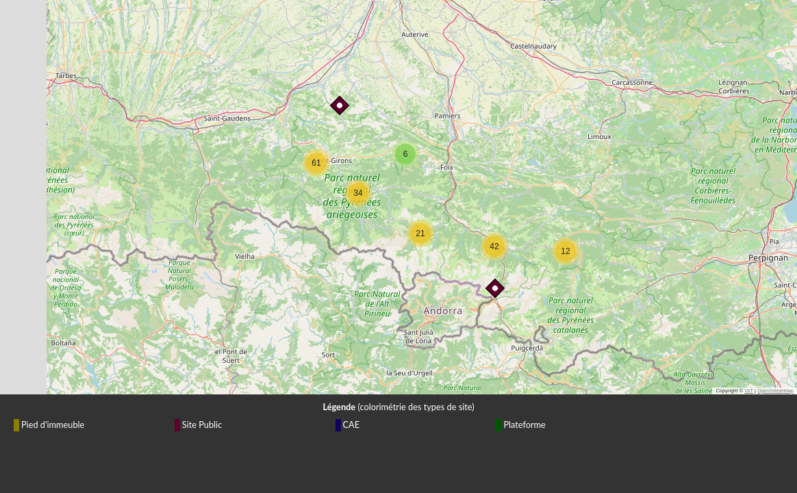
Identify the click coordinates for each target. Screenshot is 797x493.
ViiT (748, 391)
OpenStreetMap (775, 391)
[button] (492, 285)
